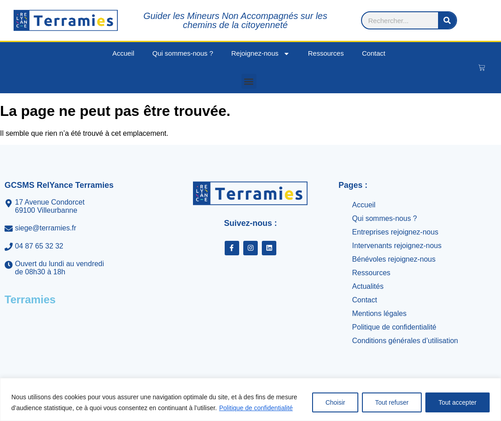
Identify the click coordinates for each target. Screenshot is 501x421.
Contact (373, 53)
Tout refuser (392, 402)
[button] (248, 81)
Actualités (367, 286)
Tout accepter (457, 402)
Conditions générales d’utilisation (405, 340)
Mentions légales (379, 313)
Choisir (335, 402)
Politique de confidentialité (256, 407)
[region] (250, 399)
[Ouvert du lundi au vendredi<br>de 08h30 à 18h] (77, 268)
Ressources (326, 53)
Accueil (123, 53)
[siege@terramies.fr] (77, 228)
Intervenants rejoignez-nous (396, 245)
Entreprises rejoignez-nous (395, 232)
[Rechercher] (474, 20)
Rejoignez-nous (260, 54)
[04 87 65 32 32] (77, 246)
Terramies (30, 299)
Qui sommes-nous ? (182, 53)
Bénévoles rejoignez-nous (393, 259)
